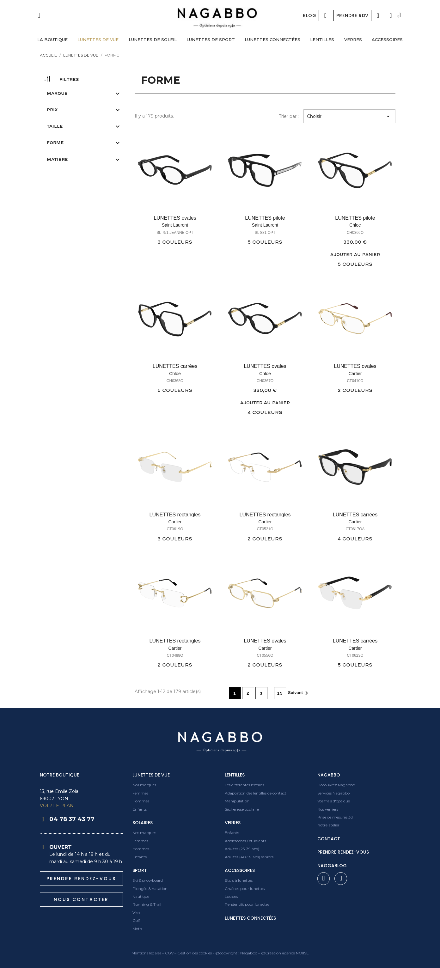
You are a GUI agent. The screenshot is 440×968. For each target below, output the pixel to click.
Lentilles (235, 775)
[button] (81, 878)
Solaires (142, 822)
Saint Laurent (175, 225)
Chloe (355, 225)
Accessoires (240, 870)
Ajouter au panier (355, 255)
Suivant (299, 693)
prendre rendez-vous (343, 852)
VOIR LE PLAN (57, 805)
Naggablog (332, 865)
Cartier (355, 373)
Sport (139, 870)
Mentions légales (146, 953)
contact (328, 839)
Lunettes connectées (250, 918)
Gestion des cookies (194, 953)
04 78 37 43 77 (72, 819)
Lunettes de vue (151, 775)
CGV (169, 953)
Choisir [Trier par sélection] (349, 116)
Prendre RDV (352, 15)
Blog (309, 15)
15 (280, 693)
